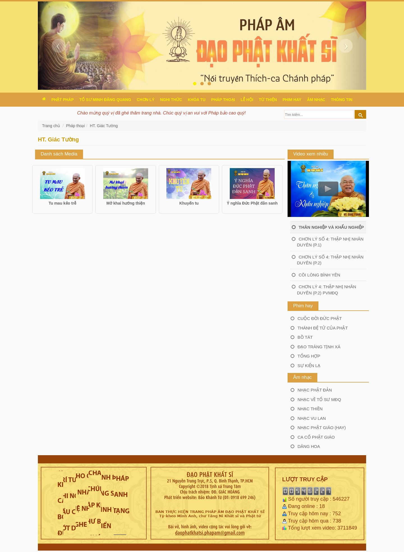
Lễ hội (246, 99)
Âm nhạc (316, 99)
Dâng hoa (309, 446)
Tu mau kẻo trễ (62, 203)
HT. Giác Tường (104, 125)
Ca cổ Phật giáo (316, 437)
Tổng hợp (309, 356)
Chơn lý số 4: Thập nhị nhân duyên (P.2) (330, 260)
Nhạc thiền (310, 408)
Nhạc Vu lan (312, 418)
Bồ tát (305, 337)
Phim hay (292, 99)
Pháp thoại (223, 99)
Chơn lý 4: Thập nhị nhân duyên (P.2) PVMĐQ (326, 289)
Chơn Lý (145, 99)
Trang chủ (51, 125)
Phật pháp (62, 99)
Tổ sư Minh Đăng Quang (105, 99)
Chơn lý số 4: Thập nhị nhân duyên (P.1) (330, 242)
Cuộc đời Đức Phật (320, 318)
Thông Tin (341, 99)
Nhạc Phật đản (315, 390)
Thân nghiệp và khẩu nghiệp (331, 227)
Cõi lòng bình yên (319, 274)
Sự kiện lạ (309, 365)
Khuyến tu (189, 203)
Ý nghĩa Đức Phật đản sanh (252, 203)
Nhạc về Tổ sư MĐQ (319, 399)
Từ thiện (268, 99)
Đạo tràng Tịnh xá (319, 346)
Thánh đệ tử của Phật (323, 328)
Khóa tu (196, 99)
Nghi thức (171, 99)
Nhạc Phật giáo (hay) (322, 427)
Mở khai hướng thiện (125, 203)
